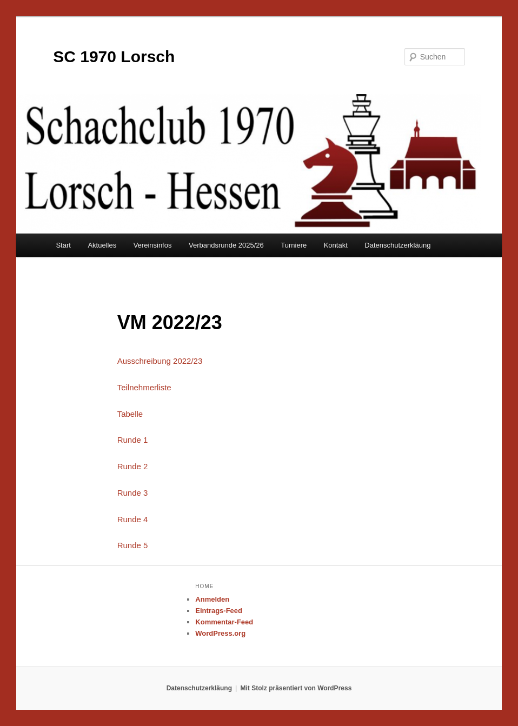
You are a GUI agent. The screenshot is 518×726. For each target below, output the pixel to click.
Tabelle (130, 413)
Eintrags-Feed (218, 611)
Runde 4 (132, 519)
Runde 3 (132, 492)
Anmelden (212, 599)
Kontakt (336, 245)
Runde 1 (132, 439)
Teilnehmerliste (144, 387)
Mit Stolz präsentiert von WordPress (296, 688)
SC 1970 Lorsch (114, 56)
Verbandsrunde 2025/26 (226, 245)
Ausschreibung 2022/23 (160, 360)
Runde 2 (132, 466)
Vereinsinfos (153, 245)
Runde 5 (132, 545)
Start (63, 245)
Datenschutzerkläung (397, 245)
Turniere (294, 245)
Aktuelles (102, 245)
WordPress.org (220, 633)
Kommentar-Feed (224, 622)
